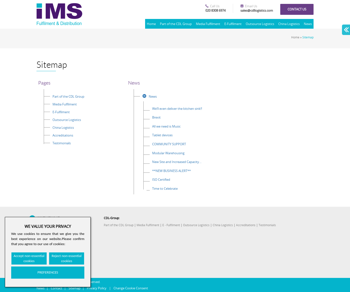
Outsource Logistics (260, 24)
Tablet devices (162, 135)
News (308, 24)
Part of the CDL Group (176, 24)
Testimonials (61, 143)
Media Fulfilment (208, 24)
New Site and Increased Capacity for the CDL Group (177, 162)
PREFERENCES (47, 272)
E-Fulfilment (233, 24)
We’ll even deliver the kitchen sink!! (177, 108)
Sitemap (308, 37)
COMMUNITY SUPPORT (169, 144)
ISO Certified (161, 179)
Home (151, 24)
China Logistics (289, 24)
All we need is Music (166, 126)
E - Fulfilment (171, 225)
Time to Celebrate (165, 188)
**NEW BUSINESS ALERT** (171, 171)
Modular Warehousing (168, 153)
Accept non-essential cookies (29, 258)
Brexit (156, 117)
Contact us (297, 9)
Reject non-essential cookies (67, 258)
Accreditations (62, 135)
